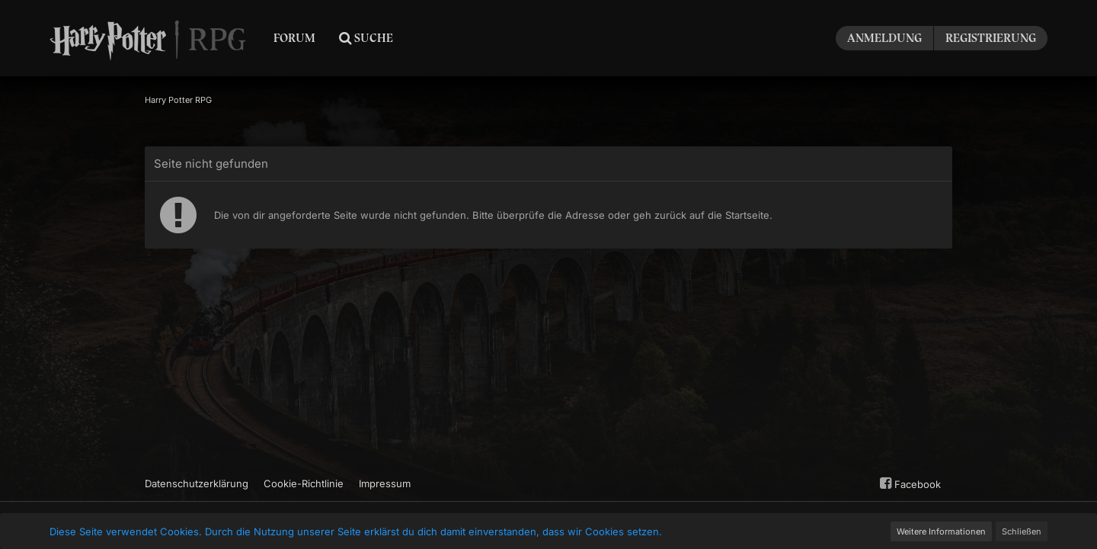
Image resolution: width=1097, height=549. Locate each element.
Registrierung (990, 38)
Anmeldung (884, 38)
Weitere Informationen (941, 531)
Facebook (908, 483)
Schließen (1021, 531)
